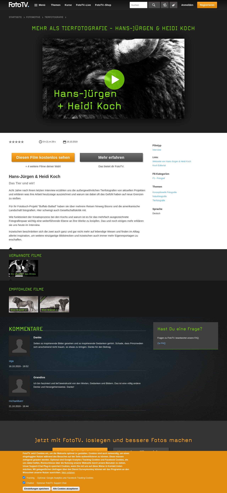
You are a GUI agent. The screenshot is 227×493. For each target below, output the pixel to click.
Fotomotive (33, 17)
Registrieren (207, 5)
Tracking (30, 478)
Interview (157, 150)
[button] (114, 79)
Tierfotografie (54, 17)
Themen (55, 5)
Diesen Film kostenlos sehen (43, 157)
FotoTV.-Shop (103, 5)
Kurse (68, 5)
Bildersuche (165, 5)
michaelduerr (16, 401)
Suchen (154, 5)
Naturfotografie (160, 196)
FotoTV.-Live (83, 5)
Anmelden (187, 5)
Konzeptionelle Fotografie (165, 192)
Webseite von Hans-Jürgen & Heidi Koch (172, 161)
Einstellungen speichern (36, 488)
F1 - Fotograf (159, 178)
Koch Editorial (159, 165)
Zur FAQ (161, 343)
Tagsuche (173, 5)
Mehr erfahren (111, 157)
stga (11, 361)
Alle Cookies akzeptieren (65, 488)
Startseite (15, 17)
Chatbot (30, 483)
